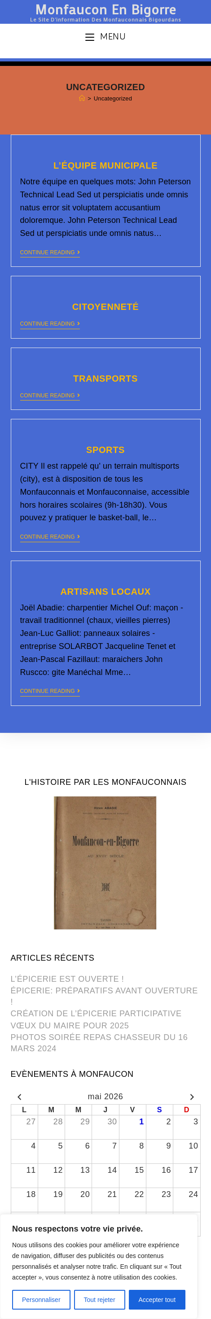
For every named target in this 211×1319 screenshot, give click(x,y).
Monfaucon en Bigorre (105, 11)
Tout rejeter (99, 1299)
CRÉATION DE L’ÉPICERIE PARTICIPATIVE (96, 1013)
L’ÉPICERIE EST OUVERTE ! (67, 979)
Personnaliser (41, 1299)
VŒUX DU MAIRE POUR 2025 (70, 1025)
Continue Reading (50, 252)
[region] (99, 1266)
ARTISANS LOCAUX (105, 591)
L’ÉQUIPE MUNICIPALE (105, 165)
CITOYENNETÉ (105, 307)
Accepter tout (157, 1299)
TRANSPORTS (105, 378)
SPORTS (105, 450)
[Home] (82, 98)
